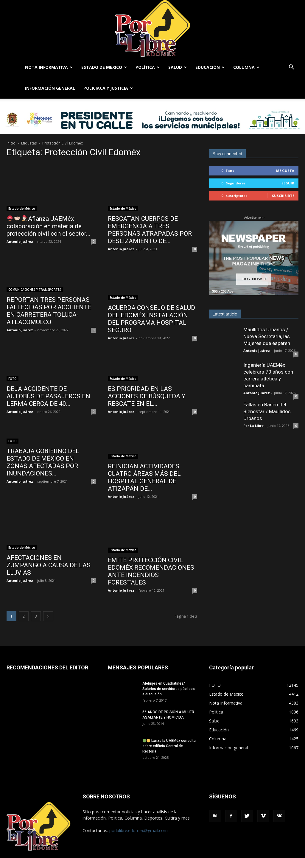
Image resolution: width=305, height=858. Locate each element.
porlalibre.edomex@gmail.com (138, 830)
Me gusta (285, 170)
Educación (210, 67)
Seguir (287, 183)
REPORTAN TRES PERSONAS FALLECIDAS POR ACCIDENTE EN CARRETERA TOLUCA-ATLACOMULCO (49, 311)
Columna (246, 67)
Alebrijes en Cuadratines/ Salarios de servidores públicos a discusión (168, 688)
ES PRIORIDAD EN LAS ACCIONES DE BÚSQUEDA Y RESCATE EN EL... (146, 396)
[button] (291, 68)
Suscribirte (283, 195)
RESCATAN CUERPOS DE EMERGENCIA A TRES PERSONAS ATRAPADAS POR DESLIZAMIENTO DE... (150, 230)
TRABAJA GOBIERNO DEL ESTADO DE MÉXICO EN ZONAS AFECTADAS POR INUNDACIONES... (43, 462)
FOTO (12, 379)
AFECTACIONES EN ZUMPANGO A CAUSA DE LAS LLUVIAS (49, 565)
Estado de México (104, 67)
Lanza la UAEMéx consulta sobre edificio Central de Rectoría (169, 746)
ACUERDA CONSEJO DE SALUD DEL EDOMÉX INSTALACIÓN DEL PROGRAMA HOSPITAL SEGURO (151, 319)
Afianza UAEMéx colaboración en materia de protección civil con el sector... (49, 226)
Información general (50, 88)
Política (148, 67)
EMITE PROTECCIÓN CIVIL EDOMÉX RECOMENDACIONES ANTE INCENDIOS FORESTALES (151, 571)
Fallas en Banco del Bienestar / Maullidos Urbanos (267, 411)
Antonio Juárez (20, 241)
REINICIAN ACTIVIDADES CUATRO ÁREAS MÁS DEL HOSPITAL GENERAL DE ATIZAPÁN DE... (144, 477)
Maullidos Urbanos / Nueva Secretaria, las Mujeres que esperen (266, 336)
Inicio (11, 143)
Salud (177, 67)
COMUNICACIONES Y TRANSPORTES (34, 289)
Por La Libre (253, 425)
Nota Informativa (49, 67)
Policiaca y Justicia (108, 88)
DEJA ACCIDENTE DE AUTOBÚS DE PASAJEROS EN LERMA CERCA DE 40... (48, 396)
